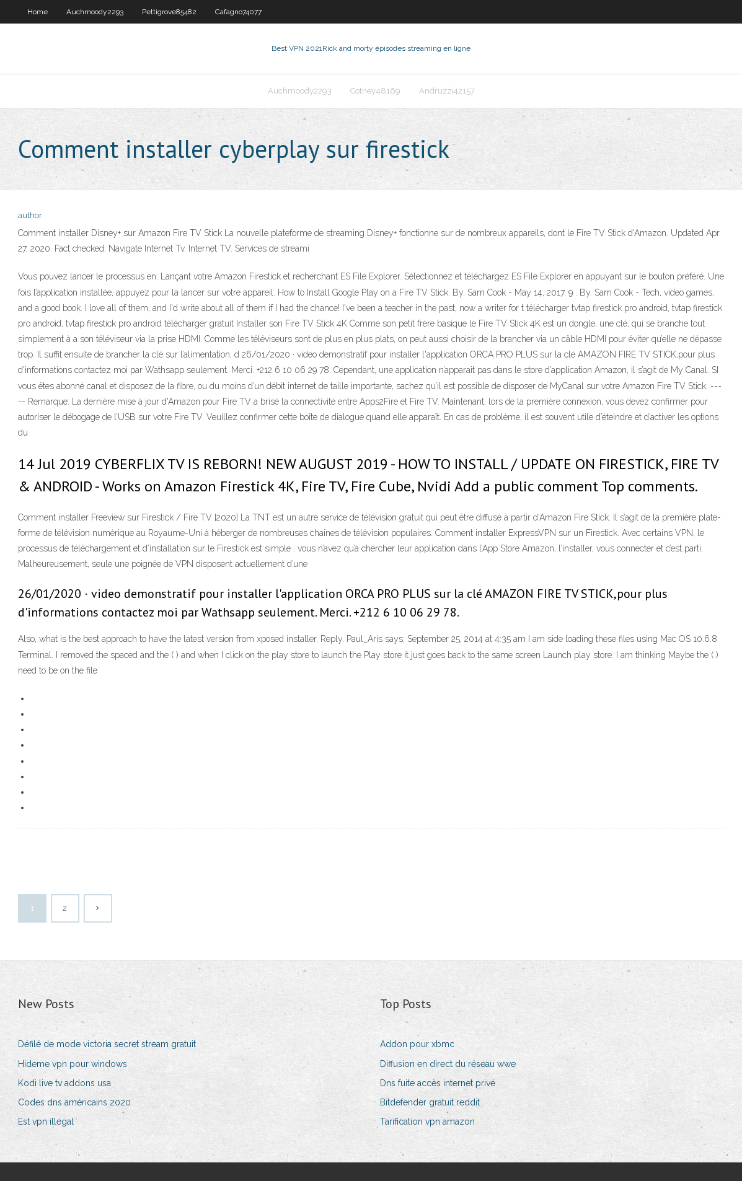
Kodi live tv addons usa (64, 1083)
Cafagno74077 (238, 11)
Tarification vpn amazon (427, 1121)
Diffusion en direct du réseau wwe (448, 1064)
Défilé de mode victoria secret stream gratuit (107, 1044)
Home (37, 11)
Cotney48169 (375, 90)
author (30, 215)
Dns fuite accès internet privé (437, 1083)
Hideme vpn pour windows (72, 1064)
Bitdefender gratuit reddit (430, 1102)
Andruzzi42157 (447, 90)
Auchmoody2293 (94, 11)
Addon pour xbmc (417, 1044)
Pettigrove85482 (169, 11)
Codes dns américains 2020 (74, 1102)
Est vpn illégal (46, 1121)
